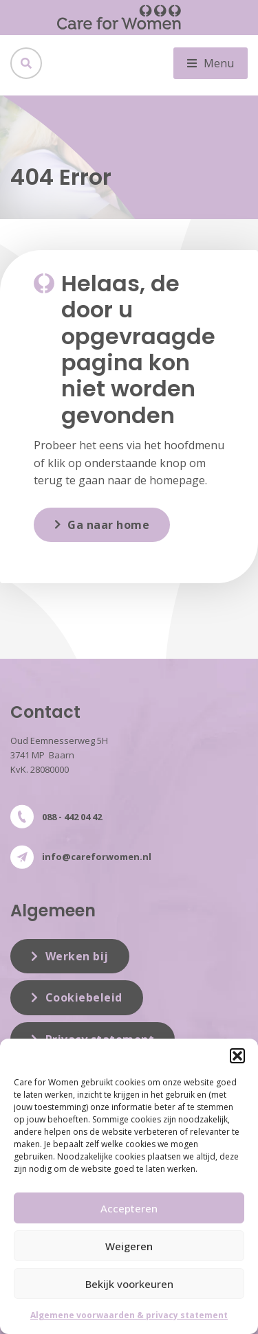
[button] (237, 1056)
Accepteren (129, 1208)
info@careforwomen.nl (96, 856)
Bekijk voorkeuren (129, 1284)
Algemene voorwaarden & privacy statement (129, 1315)
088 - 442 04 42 (72, 817)
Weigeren (129, 1246)
